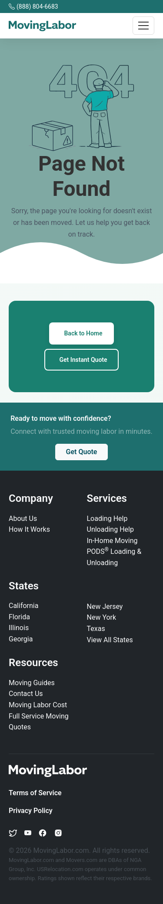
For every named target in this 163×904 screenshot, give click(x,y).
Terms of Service (35, 793)
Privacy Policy (31, 810)
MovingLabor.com (32, 860)
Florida (19, 617)
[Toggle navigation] (143, 25)
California (23, 606)
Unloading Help (110, 529)
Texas (96, 628)
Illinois (19, 628)
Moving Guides (32, 683)
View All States (110, 640)
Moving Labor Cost (38, 705)
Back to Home (83, 333)
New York (101, 617)
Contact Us (26, 693)
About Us (23, 518)
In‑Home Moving (112, 541)
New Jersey (105, 606)
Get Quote (81, 452)
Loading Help (107, 518)
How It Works (29, 529)
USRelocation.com (61, 869)
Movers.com (82, 860)
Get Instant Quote (83, 359)
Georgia (21, 639)
